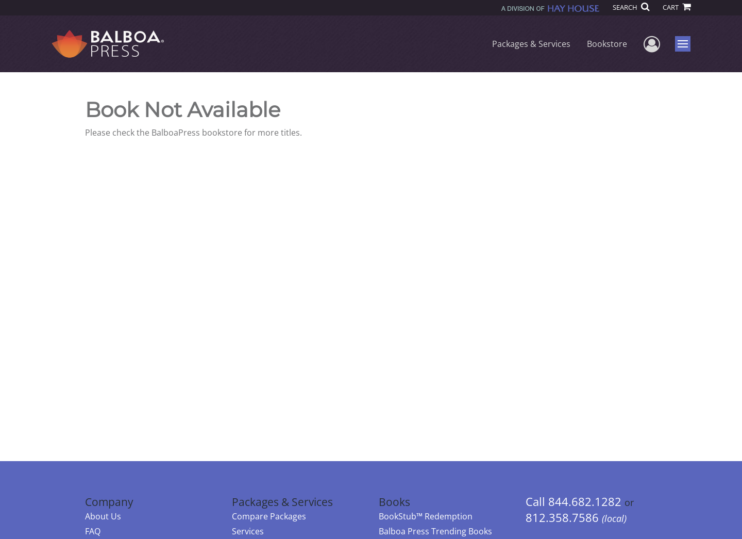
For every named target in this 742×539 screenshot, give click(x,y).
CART (676, 7)
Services (248, 531)
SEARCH (631, 7)
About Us (103, 516)
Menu (684, 43)
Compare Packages (269, 516)
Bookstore (607, 44)
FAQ (92, 531)
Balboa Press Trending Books (435, 531)
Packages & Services (531, 44)
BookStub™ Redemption (426, 516)
